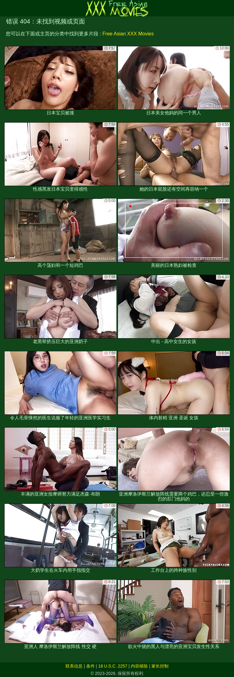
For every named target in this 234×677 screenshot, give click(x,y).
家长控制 (159, 666)
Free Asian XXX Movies (128, 33)
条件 (90, 666)
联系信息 (74, 666)
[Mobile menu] (5, 8)
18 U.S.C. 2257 (112, 666)
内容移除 (139, 666)
